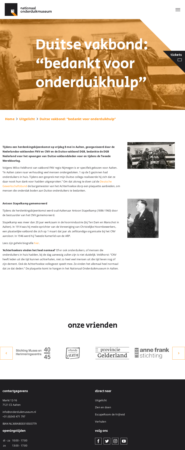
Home (10, 119)
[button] (6, 353)
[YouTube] (124, 441)
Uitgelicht (27, 119)
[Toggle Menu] (178, 9)
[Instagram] (115, 441)
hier (36, 243)
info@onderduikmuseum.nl (19, 412)
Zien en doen (103, 407)
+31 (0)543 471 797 (14, 416)
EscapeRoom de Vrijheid (110, 414)
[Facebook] (98, 441)
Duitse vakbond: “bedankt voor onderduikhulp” (78, 119)
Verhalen (100, 421)
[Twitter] (107, 441)
